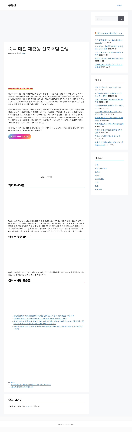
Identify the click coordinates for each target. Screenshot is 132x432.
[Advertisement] (46, 26)
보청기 (97, 172)
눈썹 (96, 165)
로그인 (28, 406)
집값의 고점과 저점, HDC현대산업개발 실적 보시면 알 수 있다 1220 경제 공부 (44, 316)
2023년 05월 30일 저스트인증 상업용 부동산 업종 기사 (35, 323)
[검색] (121, 18)
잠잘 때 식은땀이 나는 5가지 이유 (108, 87)
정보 (96, 186)
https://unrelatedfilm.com (109, 33)
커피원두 (98, 189)
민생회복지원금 (101, 168)
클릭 (19, 136)
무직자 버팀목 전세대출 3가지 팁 (107, 136)
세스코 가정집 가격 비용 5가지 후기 (109, 58)
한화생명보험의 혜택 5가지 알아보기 (109, 124)
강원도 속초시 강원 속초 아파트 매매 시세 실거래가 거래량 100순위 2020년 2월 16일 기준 (49, 321)
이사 (96, 182)
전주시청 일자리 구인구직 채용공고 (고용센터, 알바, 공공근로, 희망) (40, 318)
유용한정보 (99, 179)
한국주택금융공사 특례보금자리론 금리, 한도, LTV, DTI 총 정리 (31, 385)
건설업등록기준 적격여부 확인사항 (22, 387)
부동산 (12, 5)
